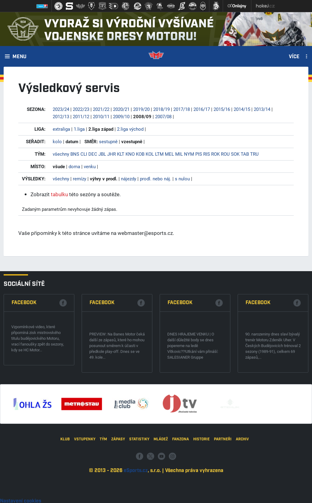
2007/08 (163, 116)
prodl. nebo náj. (155, 178)
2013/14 (262, 109)
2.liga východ (130, 129)
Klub (65, 494)
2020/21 (121, 109)
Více (294, 57)
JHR (111, 154)
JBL (102, 154)
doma (74, 166)
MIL (179, 154)
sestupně (108, 141)
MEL (169, 154)
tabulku (59, 194)
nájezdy (128, 178)
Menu (19, 57)
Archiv (242, 494)
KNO (130, 154)
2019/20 (141, 109)
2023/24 (61, 109)
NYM (189, 154)
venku (90, 166)
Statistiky (139, 494)
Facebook (24, 386)
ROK (215, 154)
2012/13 (61, 116)
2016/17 (201, 109)
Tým (103, 494)
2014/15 (242, 109)
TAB (245, 154)
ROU (225, 154)
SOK (235, 154)
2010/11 (101, 116)
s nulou (182, 178)
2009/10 (121, 116)
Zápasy (118, 494)
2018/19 (161, 109)
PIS (198, 154)
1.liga (79, 129)
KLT (120, 154)
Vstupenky (84, 494)
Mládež (161, 494)
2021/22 (101, 109)
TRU (254, 154)
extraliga (61, 129)
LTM (159, 154)
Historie (201, 494)
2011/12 (81, 116)
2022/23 (81, 109)
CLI (83, 154)
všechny (61, 154)
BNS (74, 154)
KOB (140, 154)
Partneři (223, 494)
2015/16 (222, 109)
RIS (206, 154)
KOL (150, 154)
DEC (92, 154)
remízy (79, 178)
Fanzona (180, 494)
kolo (57, 141)
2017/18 (181, 109)
